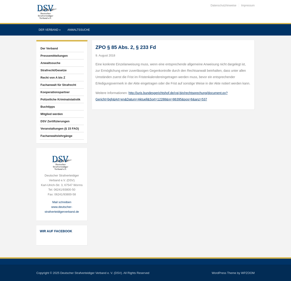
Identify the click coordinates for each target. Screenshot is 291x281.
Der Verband (50, 29)
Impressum (248, 5)
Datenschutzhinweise (223, 5)
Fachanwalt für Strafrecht (58, 85)
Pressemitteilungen (54, 55)
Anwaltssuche (79, 29)
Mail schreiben (61, 202)
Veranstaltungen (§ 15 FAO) (59, 128)
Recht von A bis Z (52, 77)
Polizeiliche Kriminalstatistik (60, 99)
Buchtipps (47, 106)
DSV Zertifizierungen (55, 121)
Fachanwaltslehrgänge (56, 136)
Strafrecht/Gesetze (53, 70)
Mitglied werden (51, 114)
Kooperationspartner (55, 92)
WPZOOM (248, 273)
